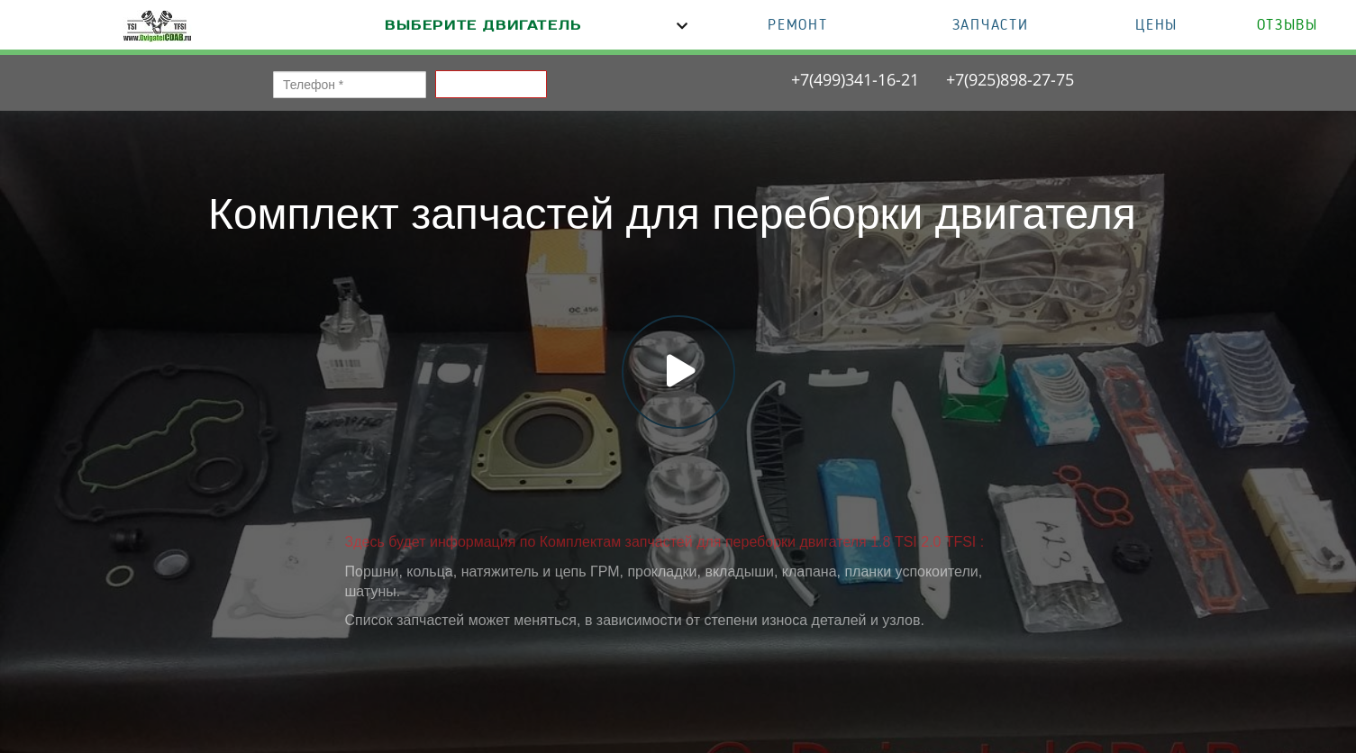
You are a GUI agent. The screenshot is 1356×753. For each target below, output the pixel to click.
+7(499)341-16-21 (855, 79)
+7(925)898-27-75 (1010, 79)
